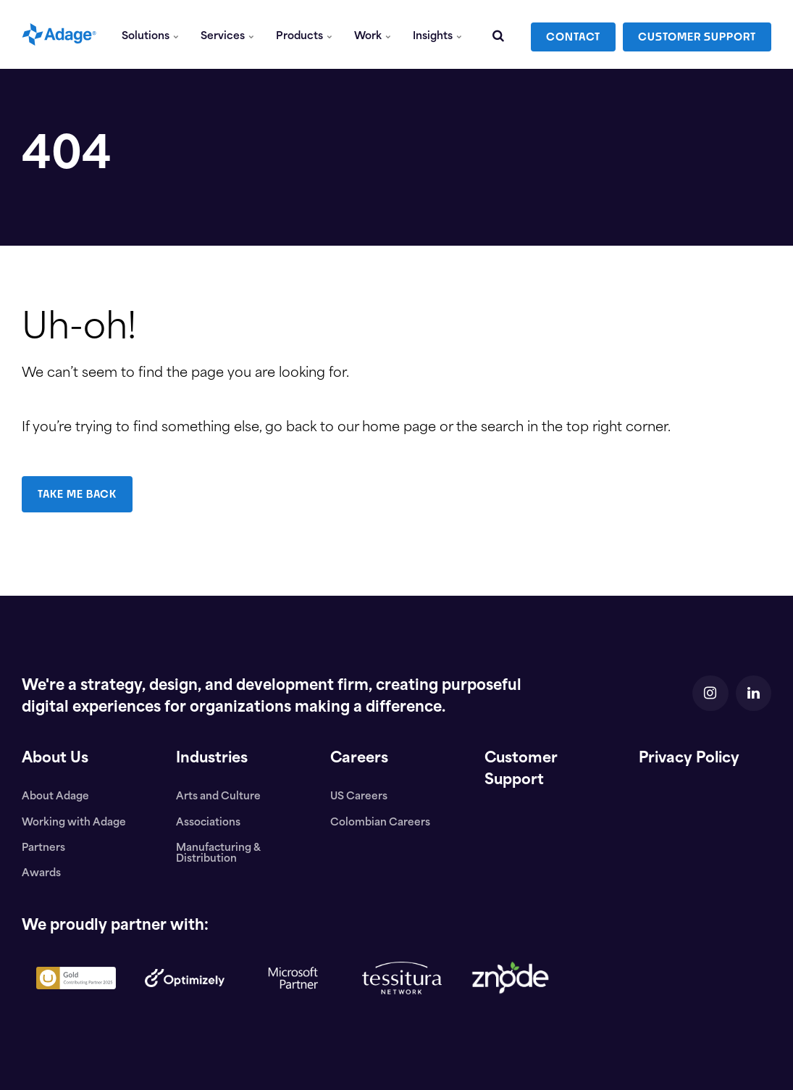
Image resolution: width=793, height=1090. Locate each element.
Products (304, 34)
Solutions (151, 34)
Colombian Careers (380, 823)
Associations (208, 823)
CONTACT (573, 34)
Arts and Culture (218, 796)
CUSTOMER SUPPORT (697, 34)
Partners (43, 848)
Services (228, 34)
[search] (498, 34)
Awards (41, 873)
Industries (212, 759)
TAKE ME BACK (78, 494)
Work (372, 34)
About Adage (55, 796)
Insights (437, 34)
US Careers (358, 796)
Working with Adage (74, 823)
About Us (55, 759)
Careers (359, 759)
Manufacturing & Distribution (218, 854)
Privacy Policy (691, 759)
